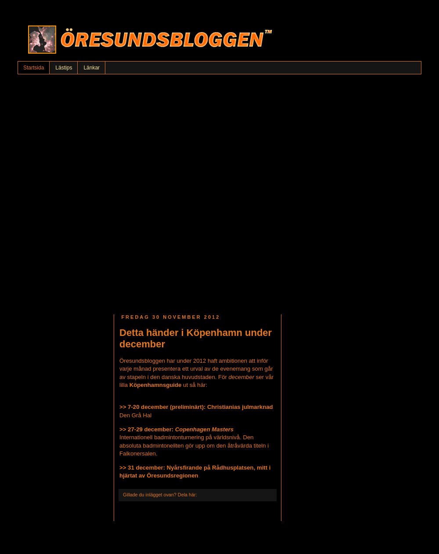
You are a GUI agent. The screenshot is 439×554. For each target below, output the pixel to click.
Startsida (33, 68)
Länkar (91, 68)
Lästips (63, 68)
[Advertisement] (104, 192)
